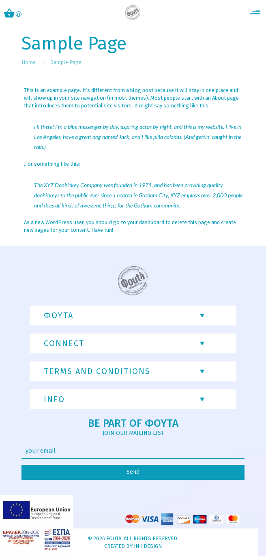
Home (28, 62)
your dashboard (145, 222)
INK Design (148, 546)
